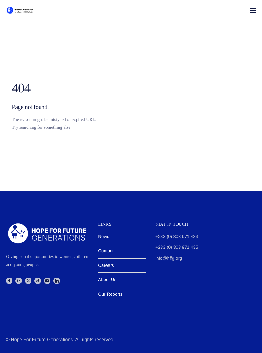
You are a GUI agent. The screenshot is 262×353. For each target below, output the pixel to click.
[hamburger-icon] (253, 10)
